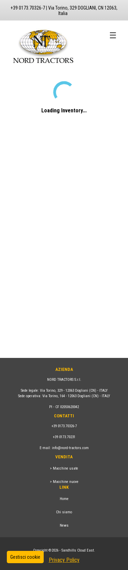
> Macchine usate (64, 468)
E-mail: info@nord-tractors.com (64, 448)
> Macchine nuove (64, 481)
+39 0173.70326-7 (64, 426)
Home (64, 499)
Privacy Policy (64, 560)
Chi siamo (64, 512)
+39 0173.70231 (64, 437)
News (64, 525)
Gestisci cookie (25, 557)
